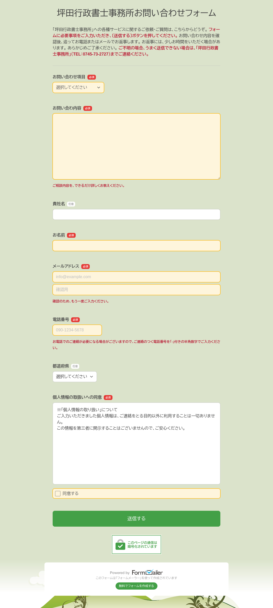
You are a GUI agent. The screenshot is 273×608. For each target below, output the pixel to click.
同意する (67, 493)
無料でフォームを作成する (136, 586)
